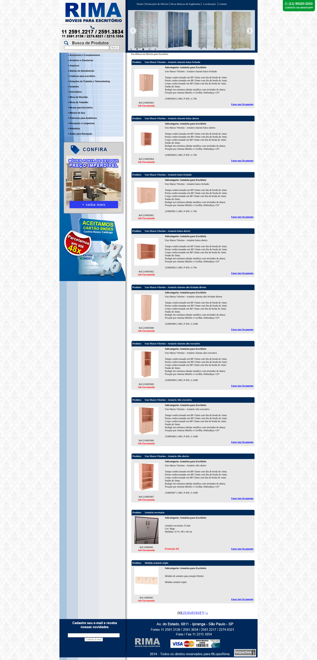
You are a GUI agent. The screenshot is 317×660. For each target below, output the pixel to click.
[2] (183, 613)
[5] (195, 613)
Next (250, 30)
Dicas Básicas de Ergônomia (185, 3)
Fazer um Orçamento (242, 104)
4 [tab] (149, 49)
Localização (209, 3)
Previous (133, 30)
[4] (191, 613)
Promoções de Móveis (156, 3)
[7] (202, 613)
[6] (198, 613)
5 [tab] (155, 49)
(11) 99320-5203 (299, 5)
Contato (222, 3)
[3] (187, 613)
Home (140, 3)
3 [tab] (143, 49)
